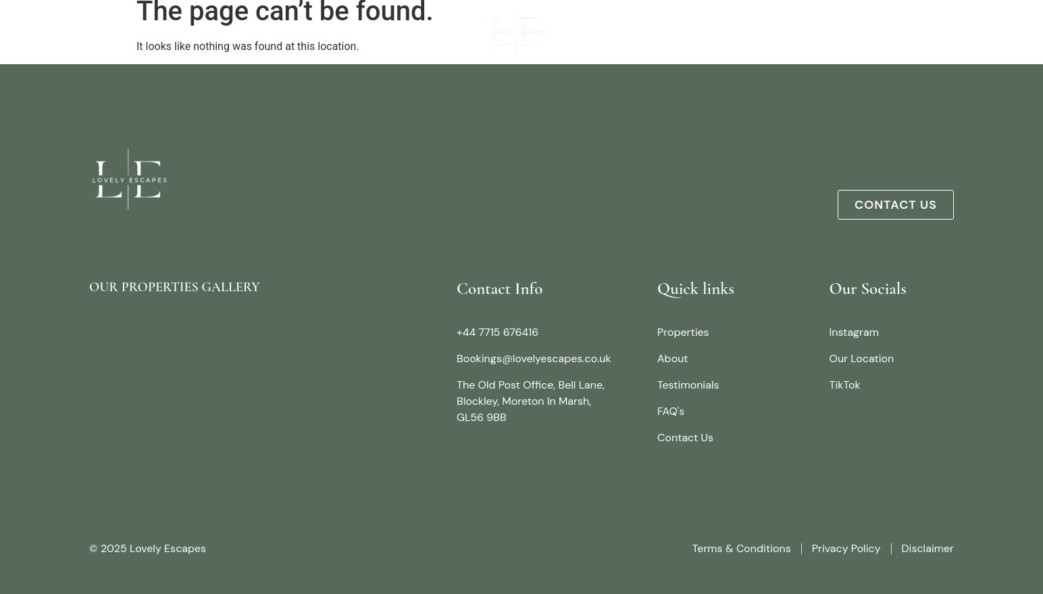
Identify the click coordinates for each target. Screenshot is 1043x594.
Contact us (927, 31)
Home (98, 31)
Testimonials (830, 31)
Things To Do (728, 31)
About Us (164, 31)
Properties (243, 31)
